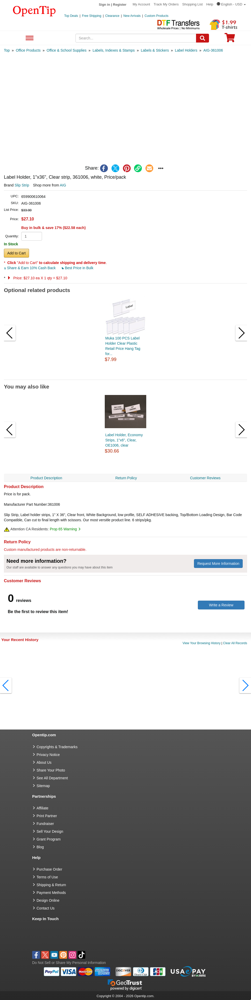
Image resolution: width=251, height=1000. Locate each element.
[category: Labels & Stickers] (155, 50)
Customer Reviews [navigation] (205, 478)
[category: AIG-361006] (213, 50)
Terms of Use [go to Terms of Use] (47, 877)
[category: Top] (7, 50)
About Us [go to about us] (44, 762)
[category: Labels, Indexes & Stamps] (114, 50)
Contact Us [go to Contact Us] (45, 908)
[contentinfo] (34, 11)
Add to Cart (16, 253)
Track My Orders (166, 4)
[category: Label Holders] (186, 50)
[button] (231, 4)
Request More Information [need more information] (218, 563)
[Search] (202, 38)
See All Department (28, 38)
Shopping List (192, 4)
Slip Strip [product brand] (22, 185)
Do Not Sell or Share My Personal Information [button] (69, 963)
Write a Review (221, 605)
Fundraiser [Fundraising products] (45, 824)
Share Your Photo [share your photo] (51, 770)
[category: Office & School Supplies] (67, 50)
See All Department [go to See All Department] (52, 778)
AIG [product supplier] (63, 185)
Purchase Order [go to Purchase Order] (49, 869)
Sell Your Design (50, 831)
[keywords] (135, 38)
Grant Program (49, 839)
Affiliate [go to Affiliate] (42, 808)
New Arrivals (132, 16)
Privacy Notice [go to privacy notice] (48, 755)
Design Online (48, 900)
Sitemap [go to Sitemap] (43, 786)
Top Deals (71, 16)
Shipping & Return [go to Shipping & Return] (51, 885)
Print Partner (47, 816)
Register (120, 4)
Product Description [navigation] (46, 478)
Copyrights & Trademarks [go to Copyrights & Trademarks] (57, 747)
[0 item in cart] (230, 39)
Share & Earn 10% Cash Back (30, 268)
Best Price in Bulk (77, 268)
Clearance (112, 16)
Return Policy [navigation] (126, 478)
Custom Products (156, 16)
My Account (141, 4)
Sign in (104, 4)
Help (209, 4)
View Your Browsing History (202, 643)
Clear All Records (235, 643)
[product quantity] (31, 236)
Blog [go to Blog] (40, 847)
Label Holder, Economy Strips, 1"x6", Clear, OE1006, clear (124, 440)
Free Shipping (91, 16)
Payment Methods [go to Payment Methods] (51, 893)
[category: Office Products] (28, 50)
